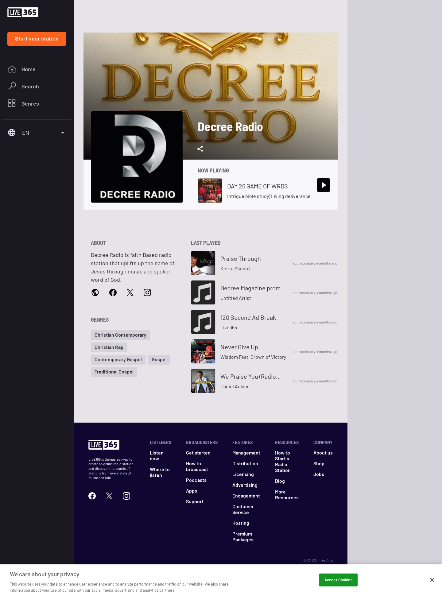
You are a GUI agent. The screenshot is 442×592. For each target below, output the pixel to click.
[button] (120, 335)
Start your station (37, 38)
